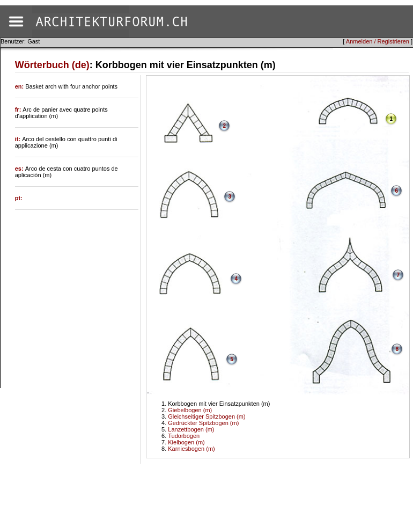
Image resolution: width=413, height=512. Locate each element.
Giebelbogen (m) (190, 410)
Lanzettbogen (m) (191, 429)
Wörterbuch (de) (52, 65)
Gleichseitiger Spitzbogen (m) (206, 416)
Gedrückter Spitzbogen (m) (203, 423)
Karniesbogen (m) (191, 448)
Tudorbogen (184, 436)
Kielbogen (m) (186, 442)
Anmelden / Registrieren (377, 41)
